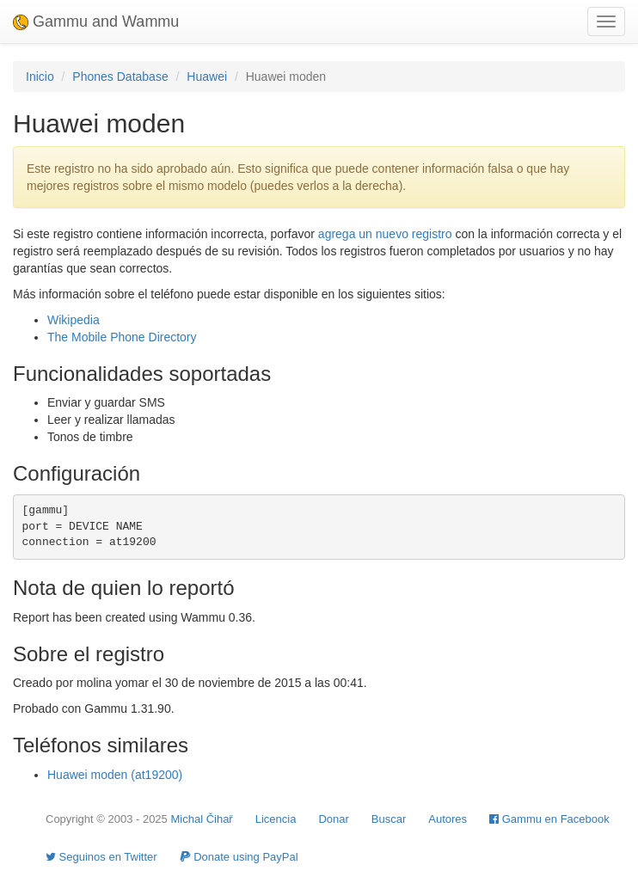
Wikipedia (73, 320)
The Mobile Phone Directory (122, 337)
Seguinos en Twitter (101, 856)
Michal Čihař (201, 819)
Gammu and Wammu (96, 21)
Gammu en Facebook (549, 819)
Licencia (276, 819)
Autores (447, 819)
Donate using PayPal (239, 856)
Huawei (207, 76)
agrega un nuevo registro (385, 234)
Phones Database (120, 76)
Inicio (40, 76)
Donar (333, 819)
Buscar (388, 819)
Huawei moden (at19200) (114, 775)
